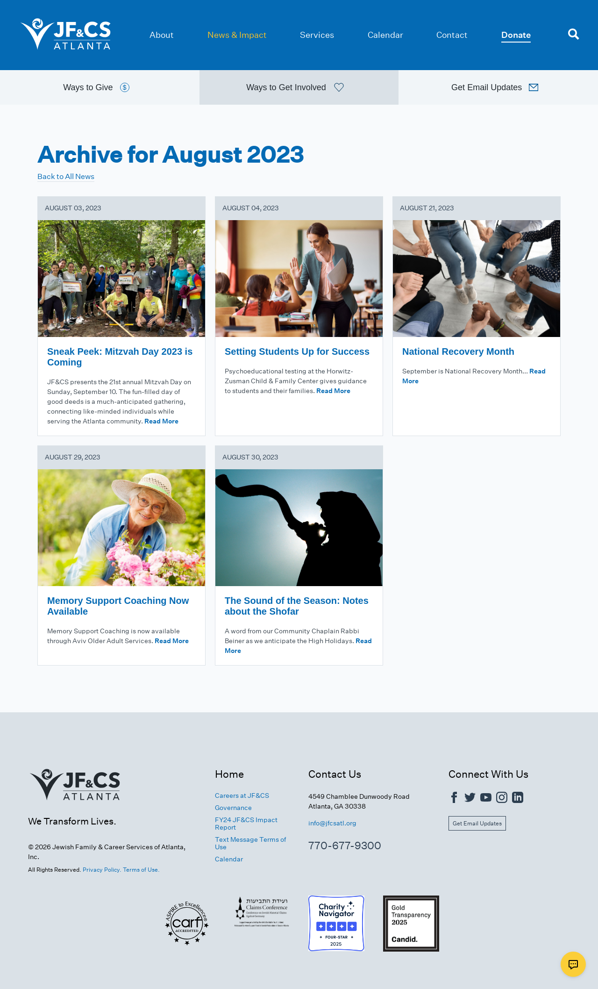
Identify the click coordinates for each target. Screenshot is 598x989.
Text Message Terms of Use (250, 844)
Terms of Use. (141, 870)
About (162, 35)
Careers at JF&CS (242, 795)
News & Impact (237, 35)
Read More (161, 421)
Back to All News (65, 176)
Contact (452, 35)
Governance (233, 808)
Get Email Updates (477, 824)
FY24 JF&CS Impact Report (246, 824)
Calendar (385, 35)
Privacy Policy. (102, 870)
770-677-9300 (344, 845)
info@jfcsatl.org (332, 823)
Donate (516, 35)
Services (317, 35)
